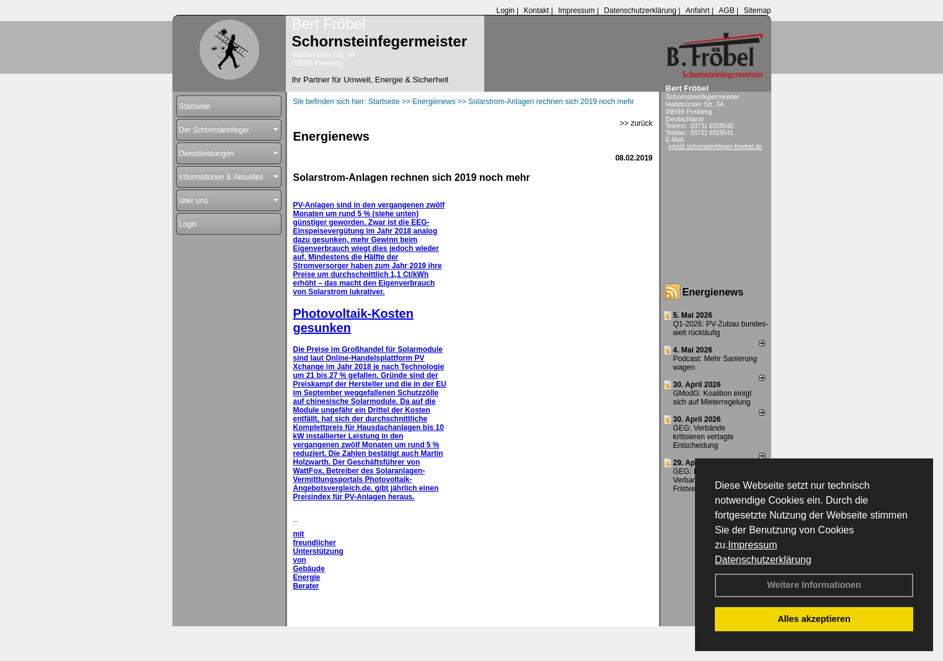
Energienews (713, 292)
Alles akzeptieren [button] (814, 619)
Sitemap (757, 10)
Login (505, 10)
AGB (726, 10)
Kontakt (536, 10)
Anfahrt (698, 10)
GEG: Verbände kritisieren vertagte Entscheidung (703, 437)
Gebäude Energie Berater (309, 577)
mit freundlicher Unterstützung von (318, 547)
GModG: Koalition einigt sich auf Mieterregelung (712, 397)
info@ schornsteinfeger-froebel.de (716, 146)
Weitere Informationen (814, 585)
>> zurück (636, 123)
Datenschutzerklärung (763, 559)
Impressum (752, 545)
